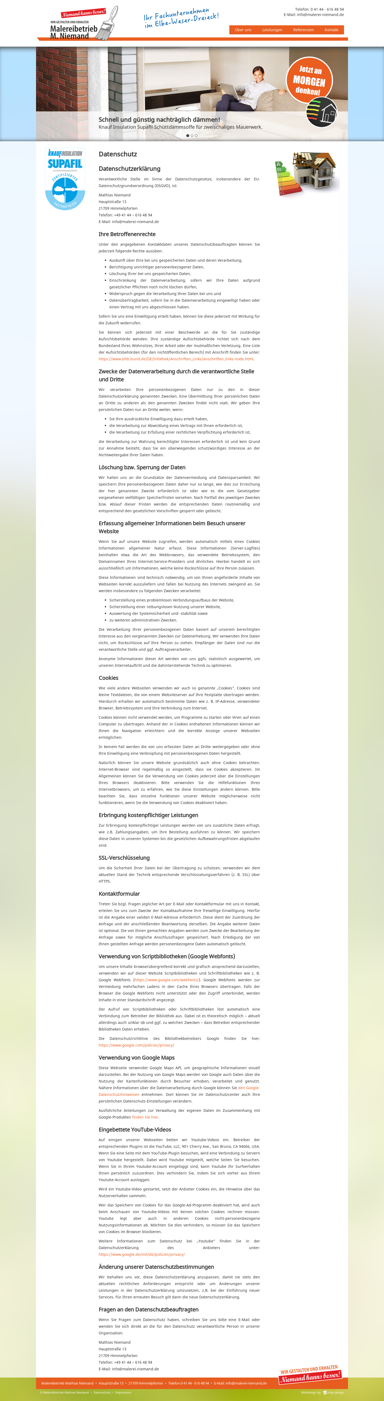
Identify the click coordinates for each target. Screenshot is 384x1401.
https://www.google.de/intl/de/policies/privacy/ (142, 1254)
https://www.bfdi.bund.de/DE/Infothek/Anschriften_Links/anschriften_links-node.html (176, 358)
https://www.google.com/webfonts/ (167, 979)
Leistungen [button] (272, 29)
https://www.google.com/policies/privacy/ (136, 1045)
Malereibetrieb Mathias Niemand (66, 1392)
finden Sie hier (144, 1117)
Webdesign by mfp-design (322, 1392)
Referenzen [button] (303, 29)
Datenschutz (102, 1392)
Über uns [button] (243, 29)
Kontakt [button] (331, 29)
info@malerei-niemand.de (320, 14)
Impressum (123, 1392)
